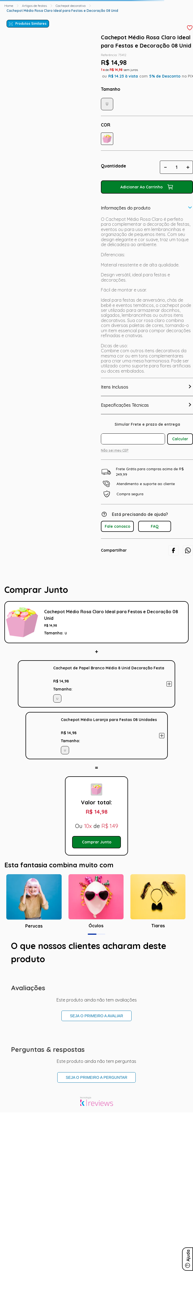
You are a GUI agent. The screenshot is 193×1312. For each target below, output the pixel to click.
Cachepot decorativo (71, 6)
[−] (165, 167)
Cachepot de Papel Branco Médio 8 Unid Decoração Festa (108, 667)
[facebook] (173, 550)
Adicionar (169, 684)
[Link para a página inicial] (8, 5)
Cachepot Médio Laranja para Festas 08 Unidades (109, 719)
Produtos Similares (31, 23)
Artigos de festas (34, 6)
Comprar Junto (96, 842)
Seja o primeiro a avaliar (96, 1016)
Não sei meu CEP (115, 450)
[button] (107, 139)
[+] (187, 167)
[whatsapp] (188, 550)
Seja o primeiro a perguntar (96, 1077)
